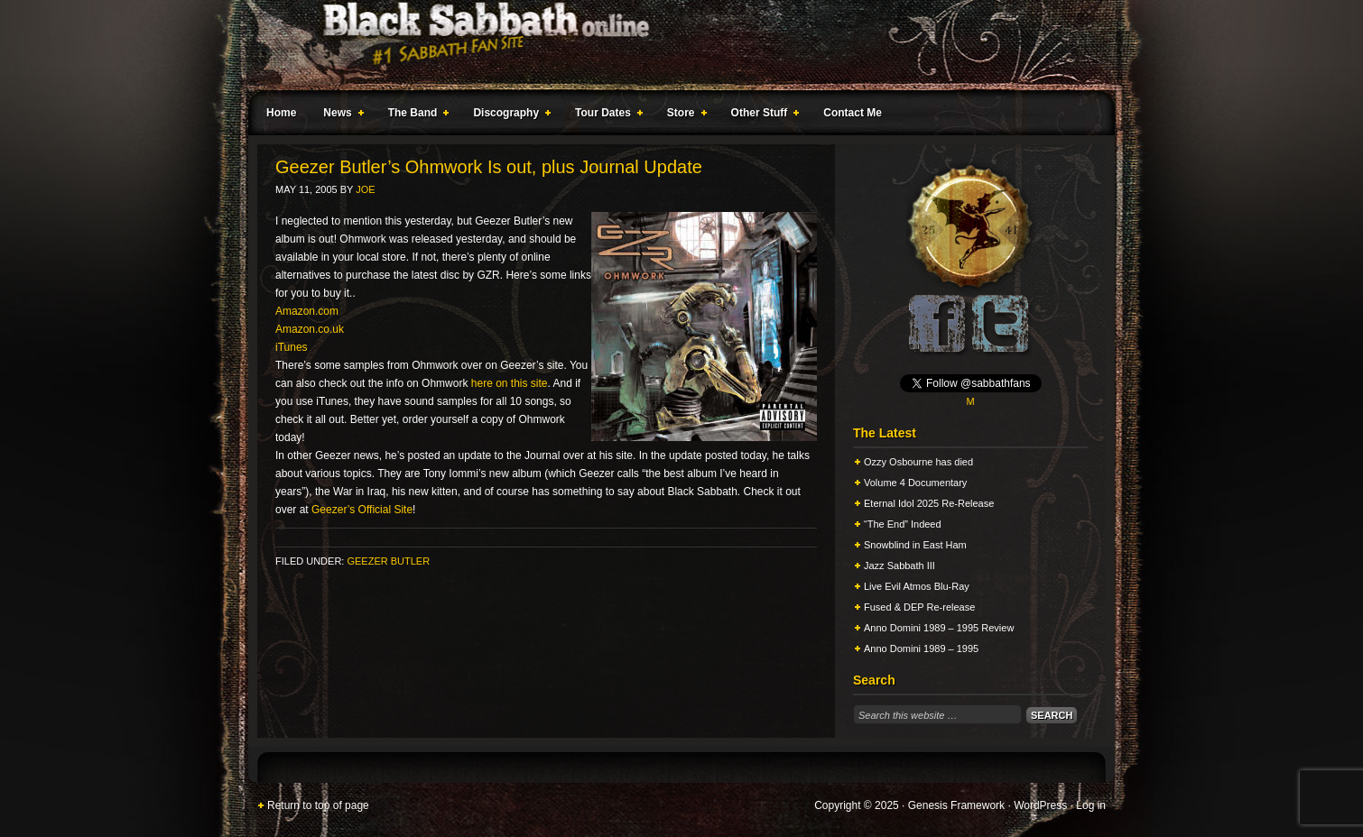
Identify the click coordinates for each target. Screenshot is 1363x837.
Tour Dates (605, 115)
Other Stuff (762, 115)
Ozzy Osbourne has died (918, 461)
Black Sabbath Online (672, 45)
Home (281, 112)
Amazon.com (306, 311)
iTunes (291, 347)
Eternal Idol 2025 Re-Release (929, 503)
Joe (365, 189)
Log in (1091, 805)
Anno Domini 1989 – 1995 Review (939, 627)
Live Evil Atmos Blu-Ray (916, 586)
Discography (508, 115)
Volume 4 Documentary (915, 482)
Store (683, 115)
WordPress (1040, 805)
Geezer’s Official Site (362, 509)
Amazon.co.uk (309, 329)
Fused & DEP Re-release (919, 607)
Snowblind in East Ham (915, 544)
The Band (415, 115)
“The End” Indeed (902, 524)
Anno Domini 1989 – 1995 (921, 648)
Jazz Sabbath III (899, 565)
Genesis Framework (956, 805)
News (339, 115)
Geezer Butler (388, 561)
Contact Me (852, 112)
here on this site (509, 383)
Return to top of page (318, 805)
